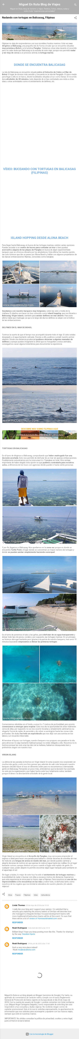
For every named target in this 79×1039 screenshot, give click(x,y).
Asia (10, 895)
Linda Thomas (18, 905)
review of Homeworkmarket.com (43, 918)
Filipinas (27, 895)
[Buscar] (75, 5)
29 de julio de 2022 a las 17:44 (38, 944)
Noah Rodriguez (19, 928)
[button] (75, 18)
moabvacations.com (26, 950)
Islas (36, 895)
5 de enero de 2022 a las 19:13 (39, 928)
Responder (17, 922)
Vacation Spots (28, 934)
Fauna (17, 895)
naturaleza (45, 895)
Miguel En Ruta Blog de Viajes (39, 4)
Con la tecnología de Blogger (39, 1034)
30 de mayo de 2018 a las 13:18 (37, 905)
